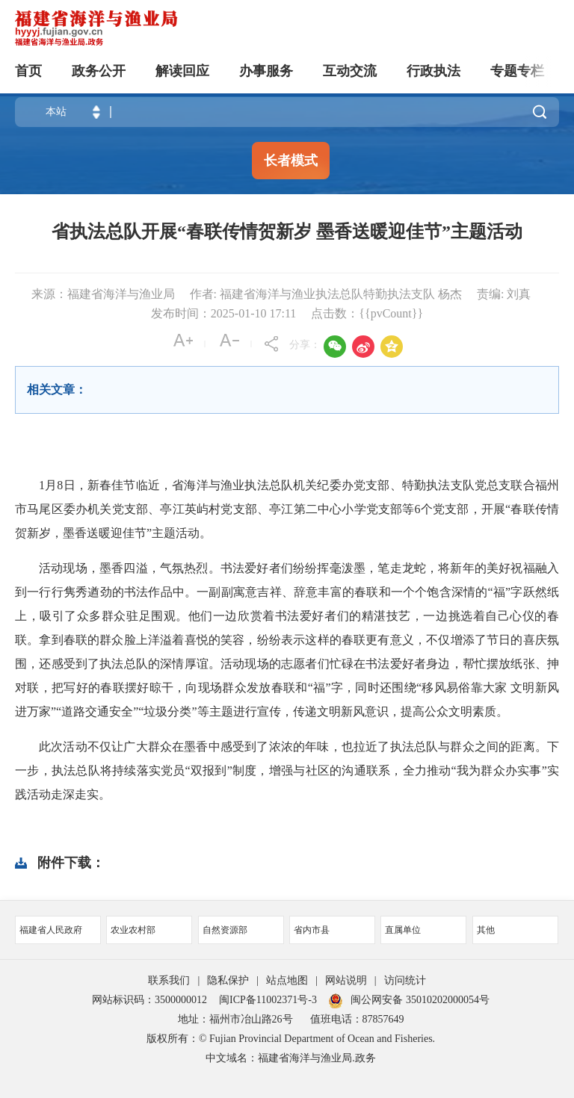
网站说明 (346, 980)
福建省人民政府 (50, 930)
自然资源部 (225, 930)
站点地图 (287, 980)
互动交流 (350, 70)
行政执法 (433, 70)
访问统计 (405, 980)
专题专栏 (517, 70)
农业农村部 (133, 930)
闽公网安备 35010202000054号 (420, 999)
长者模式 (291, 160)
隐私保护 (228, 980)
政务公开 (99, 70)
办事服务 (266, 70)
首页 (28, 70)
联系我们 (169, 980)
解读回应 (182, 70)
